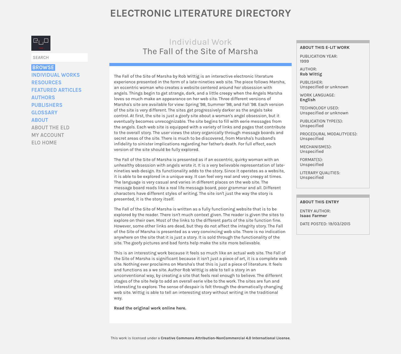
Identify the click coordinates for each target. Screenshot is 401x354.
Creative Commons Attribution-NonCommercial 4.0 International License (225, 338)
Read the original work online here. (150, 308)
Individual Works (55, 75)
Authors (43, 98)
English (307, 99)
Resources (46, 83)
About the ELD (50, 128)
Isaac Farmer (313, 215)
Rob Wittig (311, 74)
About (39, 120)
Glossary (44, 113)
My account (47, 135)
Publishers (46, 105)
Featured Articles (56, 90)
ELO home (44, 143)
